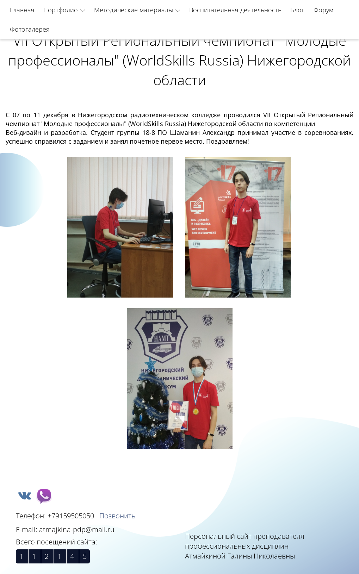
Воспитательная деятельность (235, 9)
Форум (323, 9)
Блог (297, 9)
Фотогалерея (30, 29)
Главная (22, 9)
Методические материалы (133, 9)
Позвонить (117, 515)
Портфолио (60, 9)
